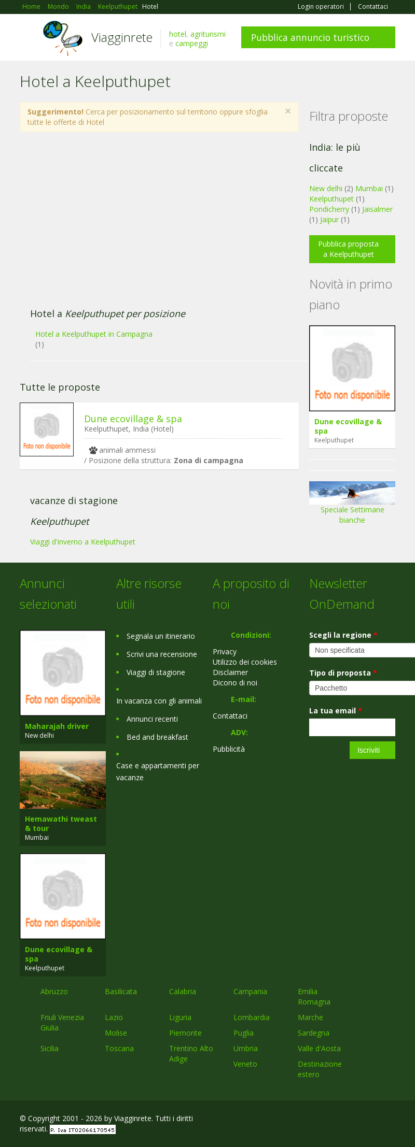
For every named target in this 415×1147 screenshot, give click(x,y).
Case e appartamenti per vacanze (157, 771)
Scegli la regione (343, 635)
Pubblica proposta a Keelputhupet (348, 249)
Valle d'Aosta (319, 1048)
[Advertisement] (153, 225)
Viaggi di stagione (156, 672)
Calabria (182, 991)
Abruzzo (54, 991)
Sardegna (313, 1033)
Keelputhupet (331, 199)
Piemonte (185, 1033)
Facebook (317, 1119)
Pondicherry (329, 209)
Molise (116, 1033)
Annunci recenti (152, 719)
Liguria (180, 1017)
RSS (389, 1119)
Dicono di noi (235, 682)
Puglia (243, 1033)
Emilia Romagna (314, 996)
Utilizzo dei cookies (245, 662)
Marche (310, 1017)
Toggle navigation (29, 39)
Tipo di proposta (343, 673)
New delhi (325, 188)
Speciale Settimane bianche (352, 506)
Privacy (225, 651)
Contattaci (373, 6)
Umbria (245, 1048)
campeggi (191, 43)
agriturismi (208, 34)
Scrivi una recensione (162, 654)
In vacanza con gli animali (159, 701)
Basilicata (121, 991)
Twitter (365, 1119)
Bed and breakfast (157, 737)
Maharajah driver (57, 726)
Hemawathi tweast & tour (61, 823)
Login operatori (321, 6)
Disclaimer (230, 672)
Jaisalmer (377, 209)
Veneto (245, 1064)
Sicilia (49, 1048)
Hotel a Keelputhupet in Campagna (94, 334)
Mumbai (369, 188)
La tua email (335, 710)
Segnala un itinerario (161, 636)
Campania (250, 991)
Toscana (119, 1048)
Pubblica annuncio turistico (310, 37)
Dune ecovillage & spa (133, 418)
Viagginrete (122, 37)
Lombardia (251, 1017)
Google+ (340, 1119)
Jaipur (329, 219)
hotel (177, 34)
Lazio (114, 1017)
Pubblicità (229, 749)
